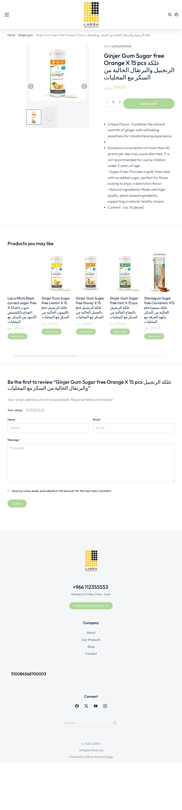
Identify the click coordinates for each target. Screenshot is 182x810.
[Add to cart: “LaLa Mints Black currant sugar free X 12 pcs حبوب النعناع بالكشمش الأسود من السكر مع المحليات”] (17, 334)
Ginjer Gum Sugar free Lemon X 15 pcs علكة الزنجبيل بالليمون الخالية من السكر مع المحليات (56, 305)
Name (12, 417)
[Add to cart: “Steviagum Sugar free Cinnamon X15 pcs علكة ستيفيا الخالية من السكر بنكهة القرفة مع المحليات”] (154, 334)
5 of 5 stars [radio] (43, 408)
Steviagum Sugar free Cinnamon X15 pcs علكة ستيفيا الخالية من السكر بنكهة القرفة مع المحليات (159, 308)
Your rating (15, 408)
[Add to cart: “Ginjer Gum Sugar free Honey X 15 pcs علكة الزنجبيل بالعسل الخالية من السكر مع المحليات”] (86, 330)
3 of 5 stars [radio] (35, 408)
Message (14, 438)
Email (97, 417)
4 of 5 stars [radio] (39, 408)
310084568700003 (32, 672)
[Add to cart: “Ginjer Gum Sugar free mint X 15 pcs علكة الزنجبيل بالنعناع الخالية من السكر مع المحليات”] (120, 330)
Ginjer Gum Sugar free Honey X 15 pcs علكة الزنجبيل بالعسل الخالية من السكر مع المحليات (90, 305)
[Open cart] (176, 15)
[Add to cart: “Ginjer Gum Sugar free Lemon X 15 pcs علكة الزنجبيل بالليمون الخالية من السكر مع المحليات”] (52, 330)
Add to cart (150, 102)
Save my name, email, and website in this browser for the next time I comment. (62, 489)
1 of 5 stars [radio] (28, 408)
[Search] (115, 721)
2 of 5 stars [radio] (31, 408)
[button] (31, 86)
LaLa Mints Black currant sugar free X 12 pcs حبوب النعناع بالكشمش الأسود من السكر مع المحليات (22, 308)
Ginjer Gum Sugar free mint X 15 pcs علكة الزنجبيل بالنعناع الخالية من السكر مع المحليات (124, 305)
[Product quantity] (113, 103)
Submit (17, 502)
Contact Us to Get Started (91, 604)
